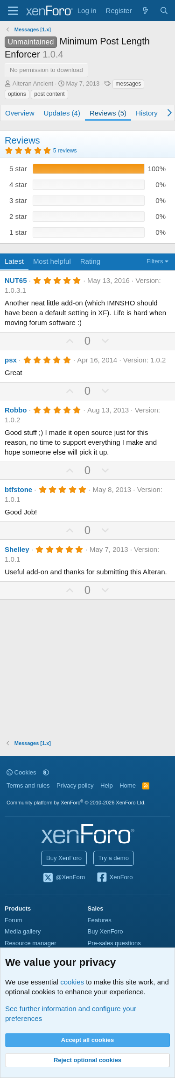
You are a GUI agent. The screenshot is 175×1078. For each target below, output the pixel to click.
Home (127, 785)
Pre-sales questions (114, 943)
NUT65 (16, 280)
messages (128, 83)
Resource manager (30, 943)
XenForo (114, 877)
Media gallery (23, 931)
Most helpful (52, 261)
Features (100, 920)
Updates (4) (62, 113)
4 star (18, 184)
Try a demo (113, 857)
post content (49, 94)
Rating (90, 261)
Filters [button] (155, 261)
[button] (46, 772)
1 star (18, 232)
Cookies (21, 772)
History (147, 113)
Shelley (17, 549)
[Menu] (13, 10)
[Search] (164, 10)
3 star (18, 200)
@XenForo (63, 877)
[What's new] (145, 10)
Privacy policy (74, 785)
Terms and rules (28, 785)
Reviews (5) (108, 113)
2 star (18, 216)
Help (106, 785)
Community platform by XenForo (76, 802)
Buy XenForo (64, 857)
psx (11, 360)
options (17, 94)
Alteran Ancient (33, 83)
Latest (14, 261)
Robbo (16, 410)
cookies (72, 982)
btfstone (18, 489)
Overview (20, 113)
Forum (13, 920)
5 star (18, 169)
